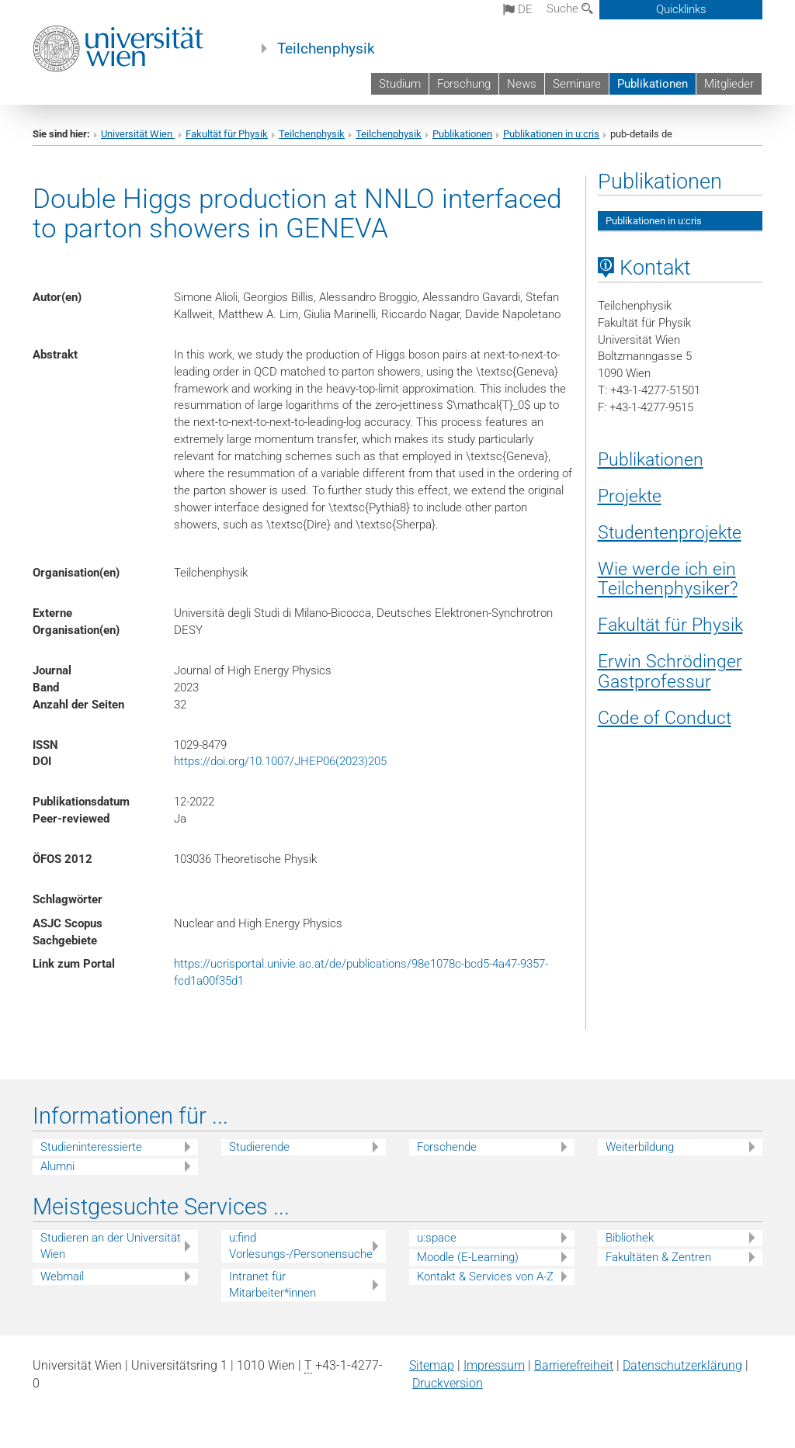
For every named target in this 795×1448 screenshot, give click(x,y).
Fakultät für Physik (227, 134)
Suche (570, 9)
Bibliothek (630, 1238)
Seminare (577, 84)
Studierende (259, 1147)
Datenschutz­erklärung (682, 1365)
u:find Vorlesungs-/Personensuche (301, 1246)
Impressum (494, 1365)
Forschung (464, 84)
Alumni (57, 1166)
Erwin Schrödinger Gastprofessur (670, 671)
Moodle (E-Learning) (468, 1257)
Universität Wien (138, 134)
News (521, 84)
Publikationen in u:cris (551, 134)
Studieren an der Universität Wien (110, 1246)
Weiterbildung (640, 1147)
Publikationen (652, 84)
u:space (437, 1238)
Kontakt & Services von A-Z (485, 1276)
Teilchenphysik (326, 48)
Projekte (629, 496)
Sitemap (431, 1365)
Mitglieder (729, 84)
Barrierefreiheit (573, 1365)
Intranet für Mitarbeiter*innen (272, 1285)
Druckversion (447, 1383)
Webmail (62, 1276)
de (518, 9)
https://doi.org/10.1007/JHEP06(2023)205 (280, 761)
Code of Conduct (664, 718)
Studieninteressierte (91, 1147)
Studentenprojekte (669, 532)
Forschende (447, 1147)
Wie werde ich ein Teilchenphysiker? (668, 579)
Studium (400, 84)
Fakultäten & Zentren (658, 1257)
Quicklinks (681, 9)
